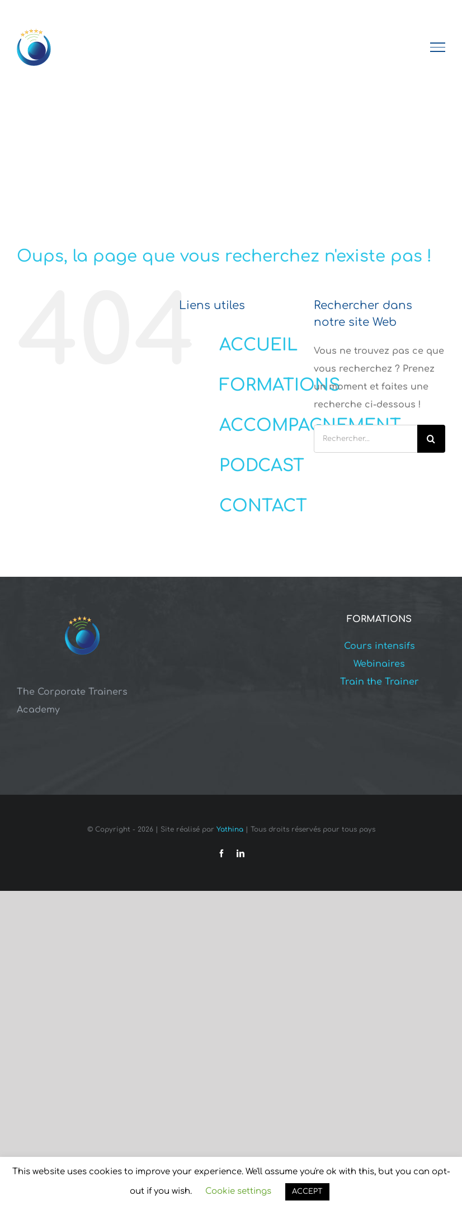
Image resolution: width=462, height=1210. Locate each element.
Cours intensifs (379, 646)
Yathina (229, 829)
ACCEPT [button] (307, 1191)
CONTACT (263, 506)
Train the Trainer (379, 682)
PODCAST (261, 466)
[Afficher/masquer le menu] (438, 46)
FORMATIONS (279, 385)
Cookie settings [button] (238, 1191)
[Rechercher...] (365, 439)
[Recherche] (431, 439)
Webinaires (379, 664)
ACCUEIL (258, 345)
